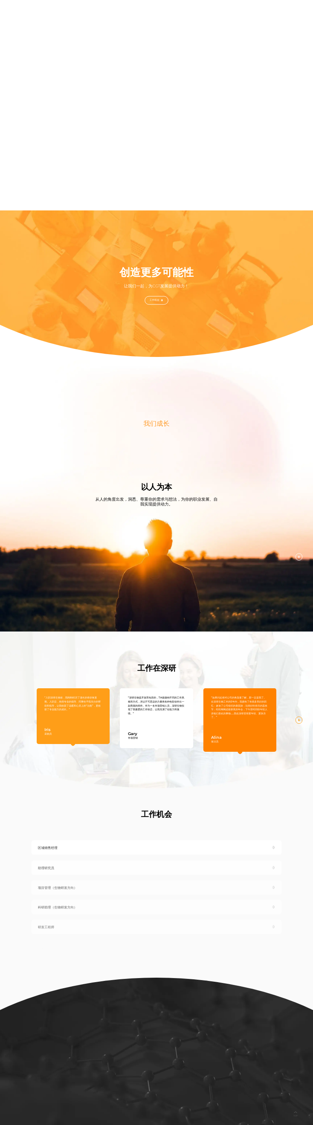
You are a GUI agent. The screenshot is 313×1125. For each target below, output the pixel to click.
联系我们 (259, 12)
